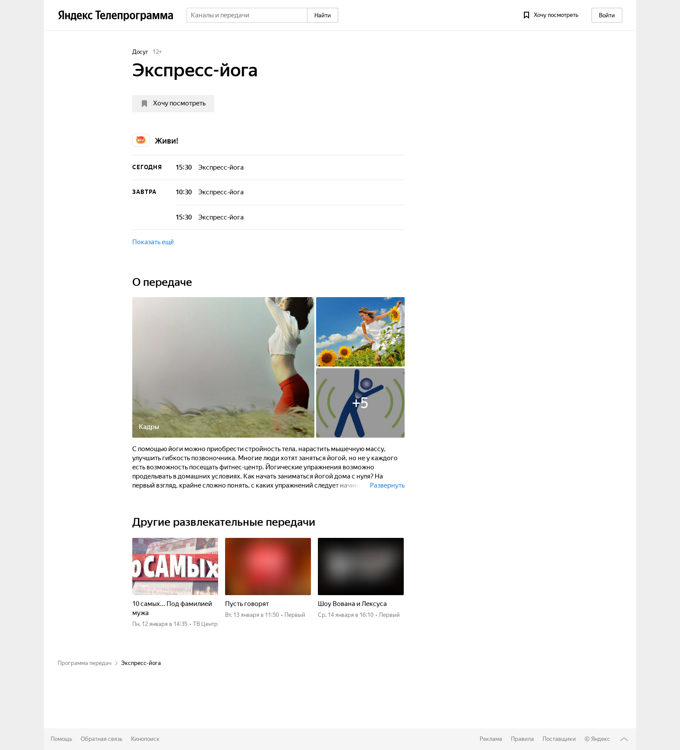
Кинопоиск (145, 739)
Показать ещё (153, 242)
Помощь (61, 739)
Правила (522, 739)
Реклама (491, 739)
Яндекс (600, 739)
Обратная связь (101, 739)
